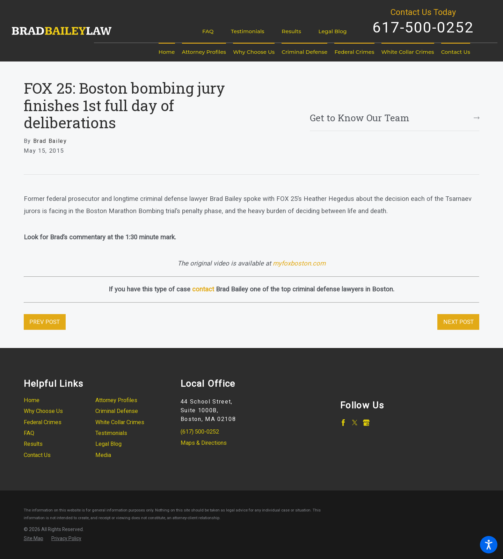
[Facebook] (343, 422)
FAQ (207, 31)
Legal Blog (333, 31)
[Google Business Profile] (366, 422)
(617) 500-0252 (200, 431)
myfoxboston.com (299, 263)
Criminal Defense (116, 411)
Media (103, 455)
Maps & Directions (204, 443)
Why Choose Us (43, 411)
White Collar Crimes (119, 422)
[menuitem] (166, 52)
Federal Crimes (42, 422)
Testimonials (247, 31)
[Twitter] (354, 422)
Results (291, 31)
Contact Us (37, 455)
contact (203, 289)
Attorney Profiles (116, 400)
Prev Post (44, 322)
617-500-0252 (423, 27)
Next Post (458, 322)
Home (31, 400)
